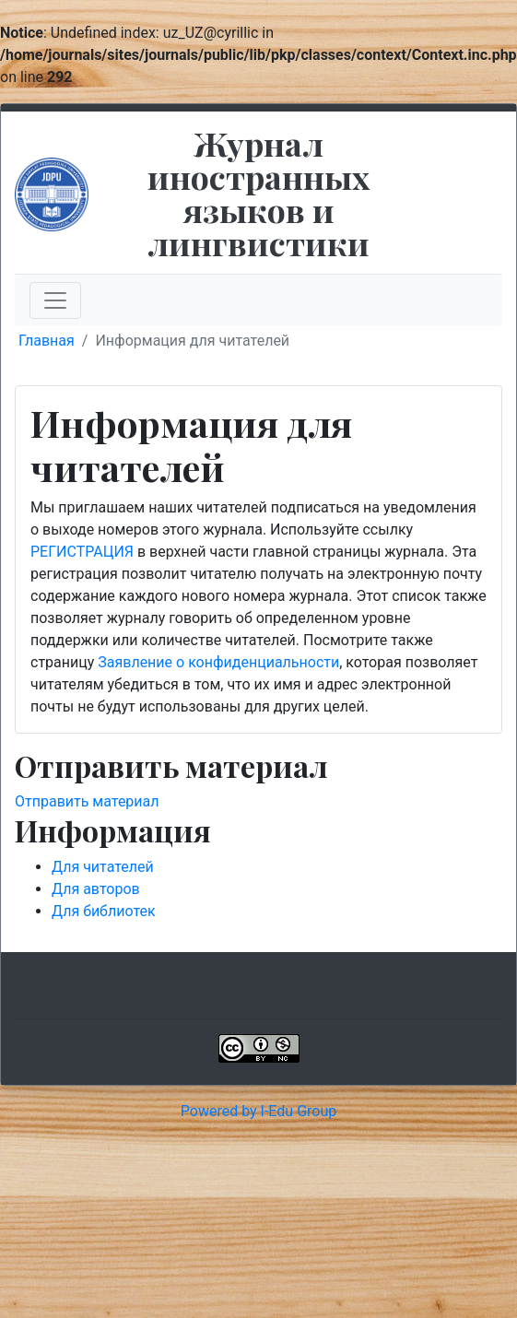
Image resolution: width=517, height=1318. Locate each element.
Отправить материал (87, 801)
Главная (46, 340)
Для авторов (96, 889)
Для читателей (103, 867)
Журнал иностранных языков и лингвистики (258, 193)
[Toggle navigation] (55, 300)
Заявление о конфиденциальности (218, 662)
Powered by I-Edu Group (258, 1111)
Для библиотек (104, 911)
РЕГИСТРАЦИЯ (82, 551)
